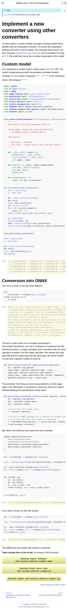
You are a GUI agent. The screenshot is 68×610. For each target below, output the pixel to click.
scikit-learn (50, 69)
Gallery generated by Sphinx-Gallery (53, 585)
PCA (6, 56)
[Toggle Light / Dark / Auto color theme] (62, 3)
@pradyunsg (39, 607)
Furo (47, 607)
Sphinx (29, 607)
